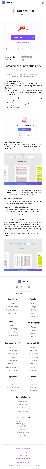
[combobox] (23, 293)
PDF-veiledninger (12, 329)
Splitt (12, 384)
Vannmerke (33, 387)
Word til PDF (33, 354)
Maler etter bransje (23, 408)
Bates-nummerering (12, 387)
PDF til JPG (12, 347)
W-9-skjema (23, 429)
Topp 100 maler (23, 404)
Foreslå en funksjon (12, 310)
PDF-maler (23, 401)
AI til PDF (33, 360)
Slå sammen (12, 381)
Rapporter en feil (12, 313)
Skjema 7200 (23, 436)
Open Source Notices (23, 462)
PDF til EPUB (12, 360)
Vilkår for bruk (23, 455)
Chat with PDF (33, 316)
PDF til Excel (12, 354)
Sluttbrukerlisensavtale (23, 448)
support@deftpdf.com (23, 458)
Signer (33, 330)
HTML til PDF (33, 357)
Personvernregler (23, 452)
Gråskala (33, 337)
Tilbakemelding (12, 307)
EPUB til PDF (33, 367)
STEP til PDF (33, 370)
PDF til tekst (12, 364)
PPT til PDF (34, 351)
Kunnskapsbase (12, 332)
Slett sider (12, 391)
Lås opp (33, 384)
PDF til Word (12, 351)
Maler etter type (23, 411)
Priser (12, 303)
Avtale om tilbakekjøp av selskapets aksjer (22, 424)
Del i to (33, 313)
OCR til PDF (34, 364)
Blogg (12, 325)
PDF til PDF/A (12, 370)
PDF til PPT (12, 357)
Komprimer (33, 391)
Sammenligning (12, 335)
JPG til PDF (33, 347)
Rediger (33, 307)
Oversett (34, 303)
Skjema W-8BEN (23, 432)
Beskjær (33, 310)
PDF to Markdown (12, 367)
